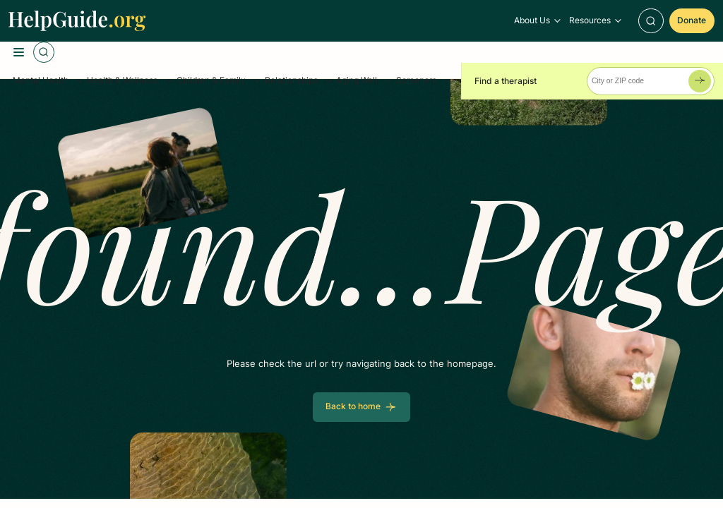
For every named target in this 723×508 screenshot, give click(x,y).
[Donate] (692, 21)
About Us (532, 20)
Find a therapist (505, 81)
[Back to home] (361, 406)
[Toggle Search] (651, 21)
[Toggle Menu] (19, 52)
